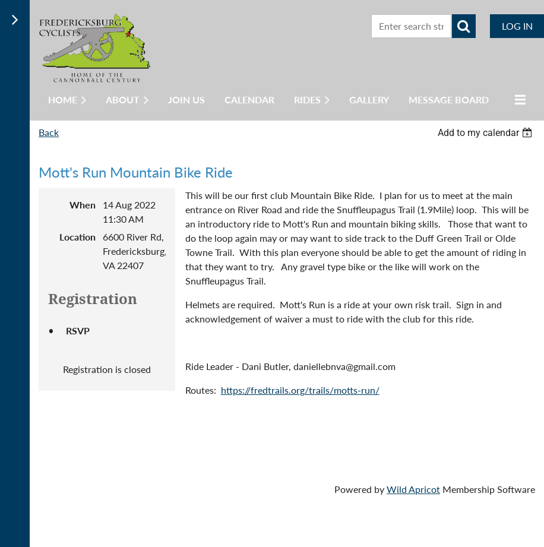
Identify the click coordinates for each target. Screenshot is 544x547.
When (82, 204)
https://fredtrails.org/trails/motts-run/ (300, 390)
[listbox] (486, 132)
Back (49, 132)
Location (77, 236)
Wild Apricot (413, 489)
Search (464, 26)
